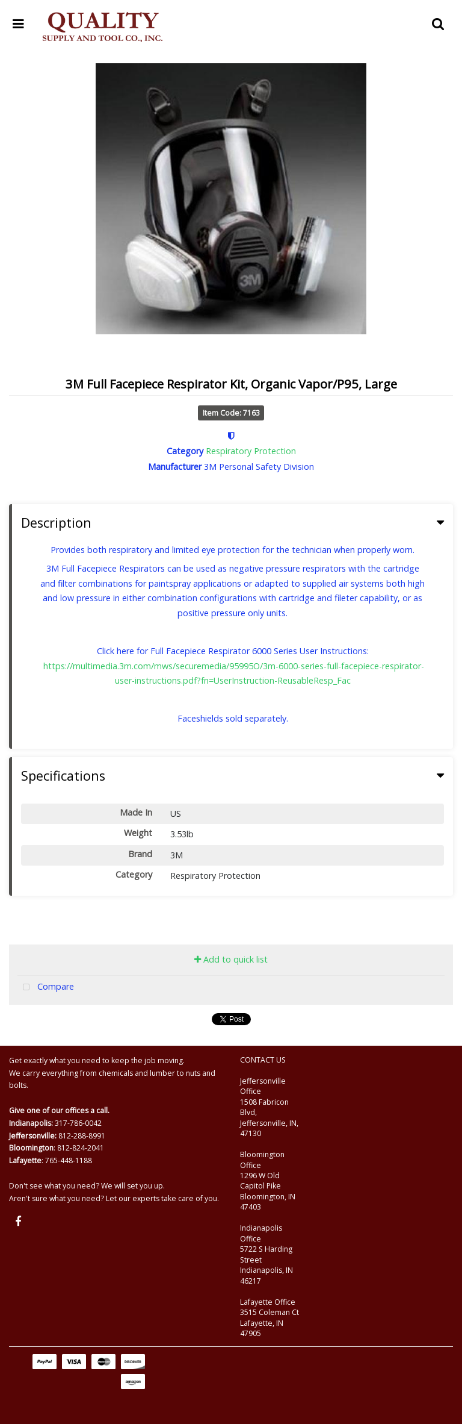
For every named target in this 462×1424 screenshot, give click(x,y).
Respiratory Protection (251, 451)
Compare (45, 987)
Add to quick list (231, 959)
